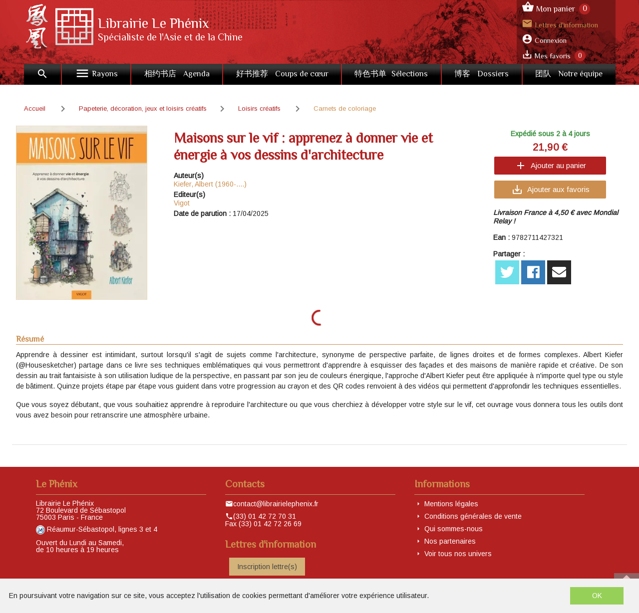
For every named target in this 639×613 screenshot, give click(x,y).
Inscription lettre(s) (267, 567)
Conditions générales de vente (473, 516)
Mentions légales (451, 504)
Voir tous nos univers (458, 554)
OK (597, 596)
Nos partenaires (450, 541)
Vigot (182, 203)
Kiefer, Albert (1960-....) (210, 184)
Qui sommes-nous (453, 529)
